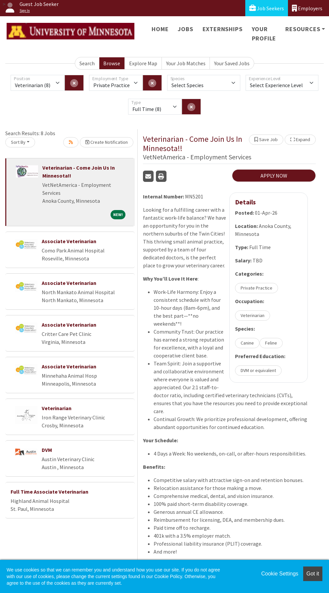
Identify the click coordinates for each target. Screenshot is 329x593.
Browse (111, 63)
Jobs (185, 29)
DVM (47, 450)
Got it (312, 573)
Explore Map (143, 63)
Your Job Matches (186, 63)
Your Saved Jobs (232, 63)
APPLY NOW (273, 175)
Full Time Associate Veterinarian (49, 491)
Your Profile (264, 33)
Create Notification (106, 142)
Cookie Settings (279, 573)
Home (160, 29)
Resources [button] (302, 29)
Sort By (18, 142)
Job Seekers (266, 8)
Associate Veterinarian (69, 241)
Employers (307, 8)
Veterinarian (56, 408)
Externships (223, 29)
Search (87, 63)
